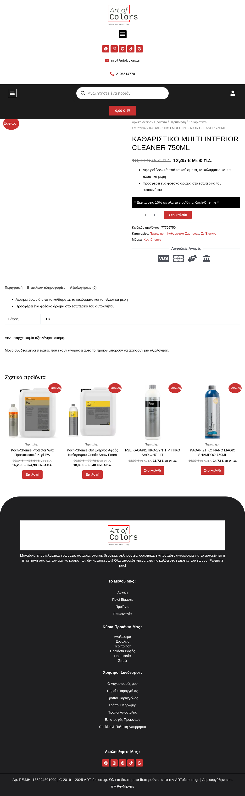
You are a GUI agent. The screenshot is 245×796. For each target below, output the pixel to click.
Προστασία (122, 656)
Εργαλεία (122, 641)
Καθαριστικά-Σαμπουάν (185, 234)
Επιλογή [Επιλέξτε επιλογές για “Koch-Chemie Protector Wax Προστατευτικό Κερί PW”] (32, 477)
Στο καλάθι (178, 215)
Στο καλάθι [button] (152, 473)
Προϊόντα (162, 122)
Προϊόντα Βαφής (122, 651)
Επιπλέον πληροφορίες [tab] (48, 288)
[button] (123, 34)
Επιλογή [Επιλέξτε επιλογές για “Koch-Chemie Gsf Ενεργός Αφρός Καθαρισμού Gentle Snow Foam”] (92, 477)
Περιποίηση (180, 122)
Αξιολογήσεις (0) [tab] (87, 288)
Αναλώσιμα (123, 636)
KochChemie (153, 240)
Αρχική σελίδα (142, 122)
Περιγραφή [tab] (14, 288)
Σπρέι (122, 660)
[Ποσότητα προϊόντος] (145, 215)
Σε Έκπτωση (213, 234)
